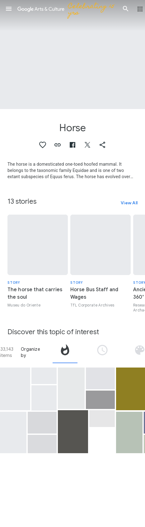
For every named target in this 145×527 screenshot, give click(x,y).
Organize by (30, 352)
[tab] (65, 352)
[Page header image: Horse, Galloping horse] (72, 54)
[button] (8, 8)
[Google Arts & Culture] (67, 8)
